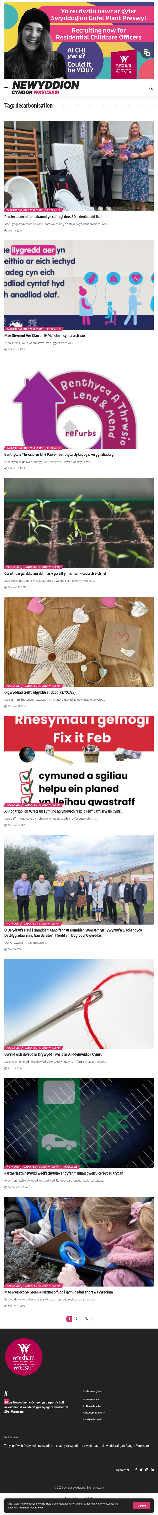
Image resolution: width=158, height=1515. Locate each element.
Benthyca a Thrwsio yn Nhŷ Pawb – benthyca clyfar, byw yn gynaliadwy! (59, 460)
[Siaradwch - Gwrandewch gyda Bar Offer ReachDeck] (147, 53)
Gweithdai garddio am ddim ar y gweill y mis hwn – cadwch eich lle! (55, 579)
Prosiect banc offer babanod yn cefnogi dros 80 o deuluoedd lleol (53, 222)
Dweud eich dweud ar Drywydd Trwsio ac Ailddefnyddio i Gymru (53, 1059)
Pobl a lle (54, 216)
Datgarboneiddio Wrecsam (24, 216)
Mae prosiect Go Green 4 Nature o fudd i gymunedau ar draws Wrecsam (58, 1297)
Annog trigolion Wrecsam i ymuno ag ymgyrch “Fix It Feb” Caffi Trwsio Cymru (63, 816)
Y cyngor (13, 929)
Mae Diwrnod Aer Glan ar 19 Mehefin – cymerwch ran (44, 341)
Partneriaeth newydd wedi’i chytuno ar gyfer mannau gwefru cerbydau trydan (63, 1178)
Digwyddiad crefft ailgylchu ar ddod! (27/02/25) (40, 697)
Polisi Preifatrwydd (33, 1507)
